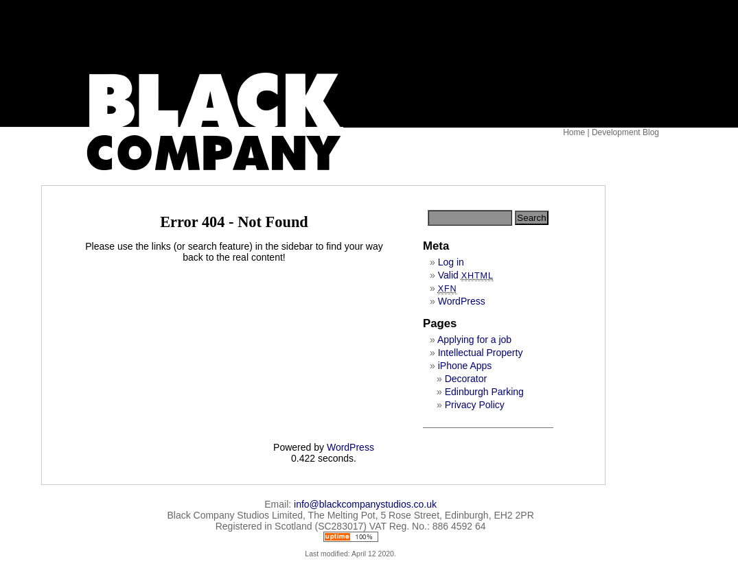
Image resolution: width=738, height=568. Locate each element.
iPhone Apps (465, 365)
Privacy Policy (475, 404)
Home (574, 132)
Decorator (466, 378)
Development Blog (625, 132)
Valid (466, 275)
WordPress (461, 301)
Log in (451, 262)
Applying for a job (474, 339)
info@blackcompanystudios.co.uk (365, 504)
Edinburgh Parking (484, 391)
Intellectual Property (480, 352)
